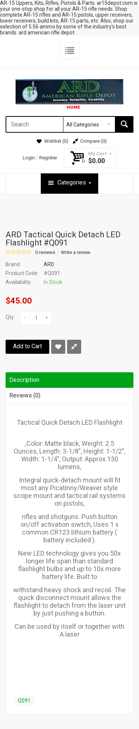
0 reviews (45, 252)
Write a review (75, 252)
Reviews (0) (24, 395)
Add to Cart (27, 346)
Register (48, 157)
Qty (10, 317)
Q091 (24, 700)
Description (24, 379)
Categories (69, 183)
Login (29, 157)
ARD (49, 264)
